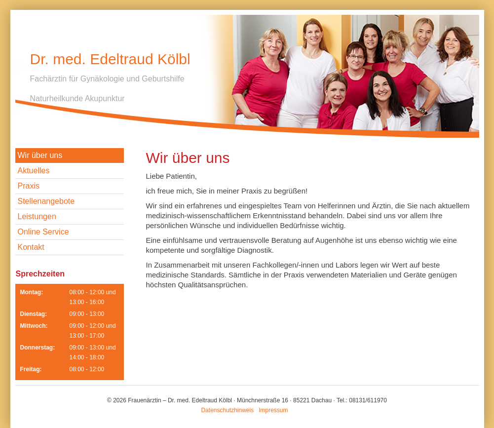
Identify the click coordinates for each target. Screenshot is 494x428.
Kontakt (31, 247)
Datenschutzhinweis (227, 410)
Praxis (28, 186)
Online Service (43, 232)
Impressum (273, 410)
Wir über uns (40, 155)
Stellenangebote (46, 201)
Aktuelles (34, 170)
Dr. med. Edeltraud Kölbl (110, 59)
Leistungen (37, 216)
